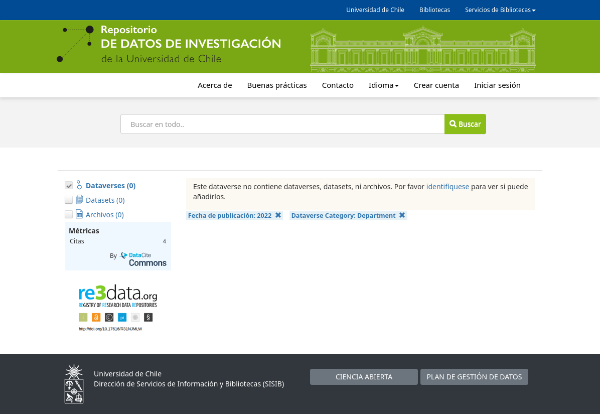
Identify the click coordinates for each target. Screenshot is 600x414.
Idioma (384, 85)
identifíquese (448, 186)
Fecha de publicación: (234, 215)
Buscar (465, 123)
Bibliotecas (434, 10)
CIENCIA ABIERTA (364, 376)
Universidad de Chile (375, 10)
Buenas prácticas (277, 85)
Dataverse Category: (348, 215)
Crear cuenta (436, 85)
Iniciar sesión (497, 85)
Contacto (338, 85)
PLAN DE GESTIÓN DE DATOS (474, 376)
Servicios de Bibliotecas (500, 10)
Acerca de (215, 85)
